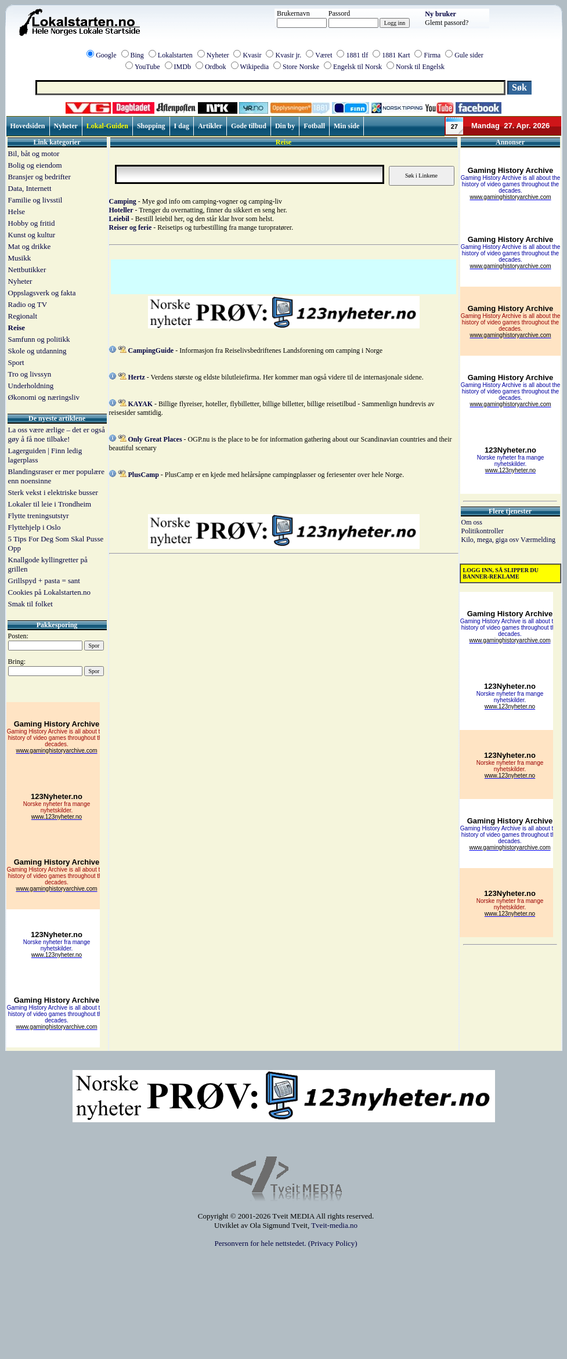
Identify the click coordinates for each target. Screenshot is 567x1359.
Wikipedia (254, 67)
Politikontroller (482, 531)
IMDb (182, 67)
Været (323, 55)
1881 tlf (357, 55)
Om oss (471, 522)
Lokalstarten (175, 55)
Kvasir (252, 55)
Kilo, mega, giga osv (491, 540)
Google (106, 55)
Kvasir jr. (288, 55)
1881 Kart (396, 55)
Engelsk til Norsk (357, 67)
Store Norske (301, 67)
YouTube (147, 67)
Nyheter (218, 55)
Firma (432, 55)
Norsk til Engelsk (420, 67)
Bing (137, 55)
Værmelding (538, 540)
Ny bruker (440, 14)
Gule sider (468, 55)
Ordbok (215, 67)
